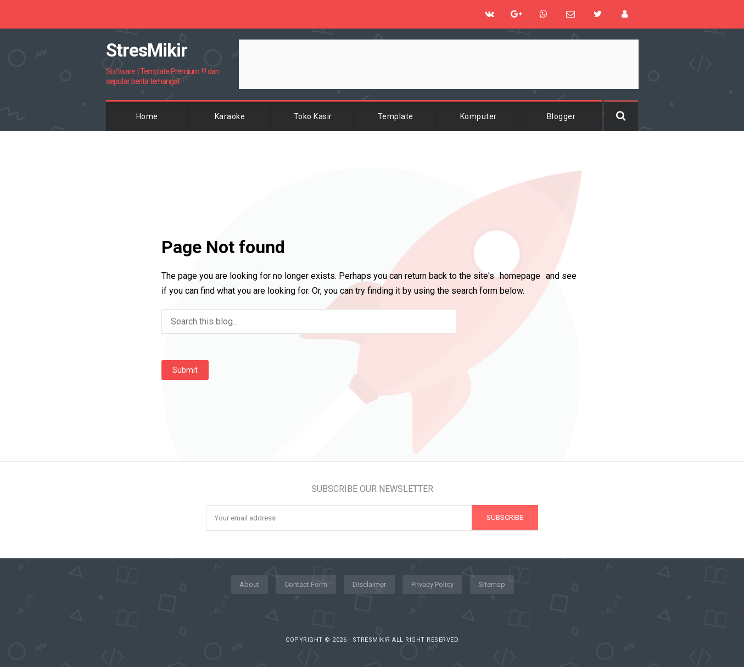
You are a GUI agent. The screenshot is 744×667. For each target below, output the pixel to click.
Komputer (478, 116)
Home (147, 116)
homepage (520, 276)
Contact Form (305, 584)
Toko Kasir (313, 116)
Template (395, 116)
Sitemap (492, 584)
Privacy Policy (432, 584)
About (249, 584)
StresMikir (371, 639)
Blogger (561, 116)
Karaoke (230, 116)
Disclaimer (369, 584)
